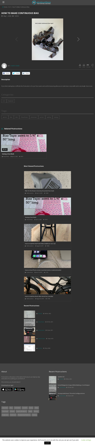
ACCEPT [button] (47, 443)
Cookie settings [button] (86, 440)
